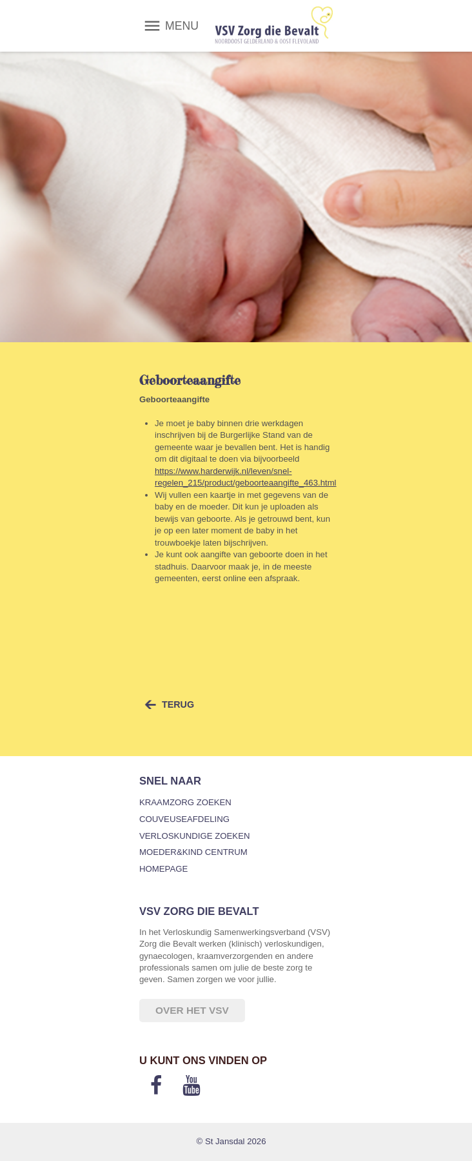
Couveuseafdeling (184, 819)
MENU (182, 25)
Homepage (163, 869)
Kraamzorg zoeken (185, 802)
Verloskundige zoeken (194, 836)
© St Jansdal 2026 (231, 1141)
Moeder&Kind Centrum (193, 852)
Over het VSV (192, 1010)
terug (178, 704)
